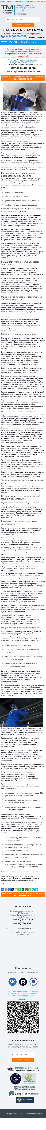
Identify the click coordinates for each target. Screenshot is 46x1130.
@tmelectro (40, 37)
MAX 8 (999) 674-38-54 (13, 36)
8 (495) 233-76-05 (27, 42)
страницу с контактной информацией (25, 994)
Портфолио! (12, 49)
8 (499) (33, 30)
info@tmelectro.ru (24, 928)
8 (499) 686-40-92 (24, 79)
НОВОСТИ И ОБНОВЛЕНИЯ (21, 62)
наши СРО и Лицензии (17, 993)
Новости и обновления (28, 60)
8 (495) (12, 30)
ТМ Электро (11, 60)
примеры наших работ (29, 991)
